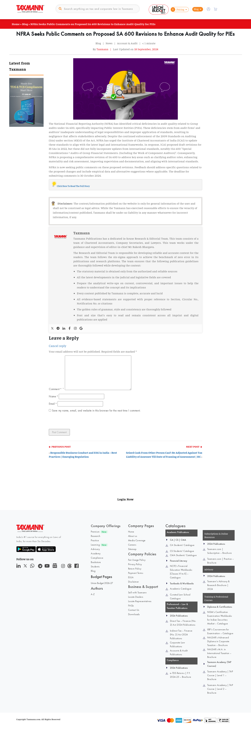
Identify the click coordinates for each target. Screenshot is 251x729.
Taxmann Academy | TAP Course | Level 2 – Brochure (220, 688)
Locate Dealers (135, 596)
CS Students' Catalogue (182, 551)
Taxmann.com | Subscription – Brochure (219, 550)
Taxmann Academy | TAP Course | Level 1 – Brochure (220, 675)
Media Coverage (137, 540)
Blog (196, 9)
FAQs (131, 605)
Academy (96, 553)
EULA (131, 577)
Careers (132, 544)
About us (132, 536)
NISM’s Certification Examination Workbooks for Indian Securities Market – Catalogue (219, 617)
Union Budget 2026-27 (102, 583)
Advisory (95, 549)
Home (16, 24)
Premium (95, 531)
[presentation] (73, 421)
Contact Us (133, 609)
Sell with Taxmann (137, 592)
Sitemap (132, 549)
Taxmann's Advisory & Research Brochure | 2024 (218, 585)
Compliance (97, 557)
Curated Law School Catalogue (180, 596)
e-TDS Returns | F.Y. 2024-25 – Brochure (180, 674)
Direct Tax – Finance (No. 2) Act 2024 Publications (183, 622)
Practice (95, 540)
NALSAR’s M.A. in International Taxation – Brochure (219, 653)
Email (53, 404)
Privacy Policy (135, 564)
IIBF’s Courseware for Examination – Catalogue (220, 631)
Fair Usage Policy (137, 559)
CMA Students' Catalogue (183, 555)
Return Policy (134, 568)
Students (95, 566)
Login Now (125, 499)
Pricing (177, 9)
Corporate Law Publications (177, 644)
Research (95, 536)
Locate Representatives (139, 601)
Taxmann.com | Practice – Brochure (220, 560)
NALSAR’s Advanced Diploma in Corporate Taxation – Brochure (218, 641)
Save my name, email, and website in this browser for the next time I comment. (96, 410)
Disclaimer (133, 581)
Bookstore (96, 562)
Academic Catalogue (181, 588)
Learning (95, 544)
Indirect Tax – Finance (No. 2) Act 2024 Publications (181, 634)
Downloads (134, 614)
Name (53, 396)
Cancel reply (57, 345)
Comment (55, 389)
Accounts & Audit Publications (179, 652)
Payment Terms (135, 573)
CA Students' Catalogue (182, 545)
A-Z (93, 594)
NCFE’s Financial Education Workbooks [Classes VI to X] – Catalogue (181, 571)
